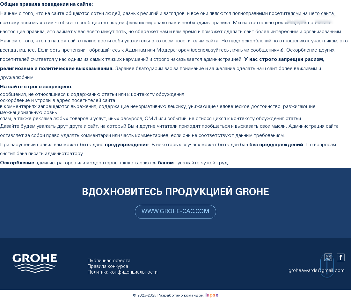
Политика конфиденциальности (122, 272)
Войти (328, 19)
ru (296, 19)
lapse (211, 295)
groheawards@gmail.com (317, 270)
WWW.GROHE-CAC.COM (175, 212)
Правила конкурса (108, 266)
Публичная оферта (109, 261)
